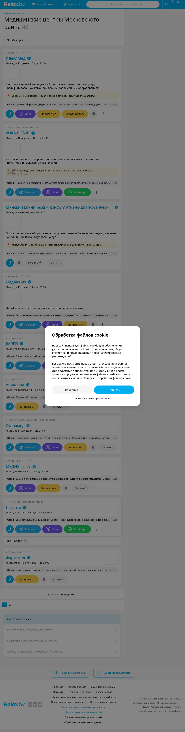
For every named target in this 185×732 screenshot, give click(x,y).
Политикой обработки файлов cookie (107, 378)
